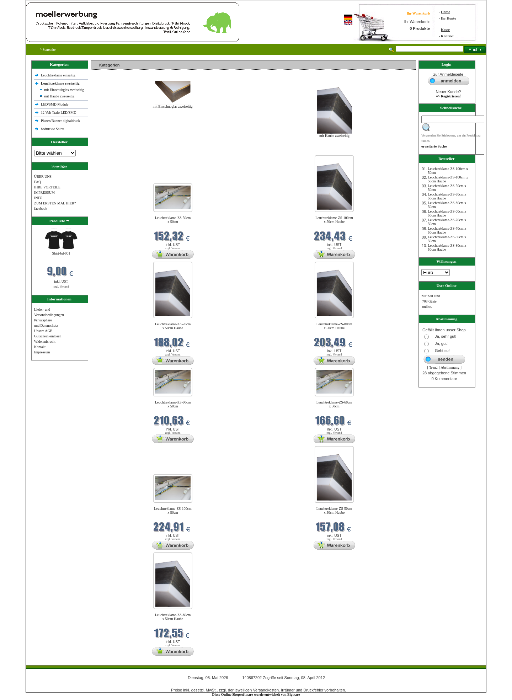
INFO (38, 198)
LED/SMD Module (55, 104)
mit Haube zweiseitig (59, 96)
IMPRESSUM (44, 192)
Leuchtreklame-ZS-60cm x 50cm (334, 404)
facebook (40, 208)
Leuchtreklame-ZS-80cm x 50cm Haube (334, 326)
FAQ (37, 182)
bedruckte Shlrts (52, 129)
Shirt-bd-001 (61, 253)
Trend (433, 367)
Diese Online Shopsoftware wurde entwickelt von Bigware (256, 694)
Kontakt (447, 36)
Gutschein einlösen (47, 336)
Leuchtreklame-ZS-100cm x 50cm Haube (334, 220)
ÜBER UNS (43, 176)
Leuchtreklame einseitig (58, 75)
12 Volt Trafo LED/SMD (58, 112)
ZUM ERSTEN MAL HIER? (55, 203)
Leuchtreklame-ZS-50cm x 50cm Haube (334, 510)
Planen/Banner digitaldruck (60, 121)
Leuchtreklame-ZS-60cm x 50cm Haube (173, 617)
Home (445, 12)
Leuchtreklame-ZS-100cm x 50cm (173, 510)
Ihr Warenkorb (418, 13)
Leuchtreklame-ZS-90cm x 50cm (173, 404)
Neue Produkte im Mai (109, 151)
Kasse (445, 30)
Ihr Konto (448, 18)
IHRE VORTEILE (47, 187)
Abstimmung (450, 367)
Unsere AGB (43, 331)
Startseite (48, 50)
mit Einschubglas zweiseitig (64, 90)
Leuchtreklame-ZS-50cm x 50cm (173, 220)
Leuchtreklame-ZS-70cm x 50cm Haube (173, 326)
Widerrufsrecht (44, 341)
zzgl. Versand (61, 286)
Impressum (42, 352)
